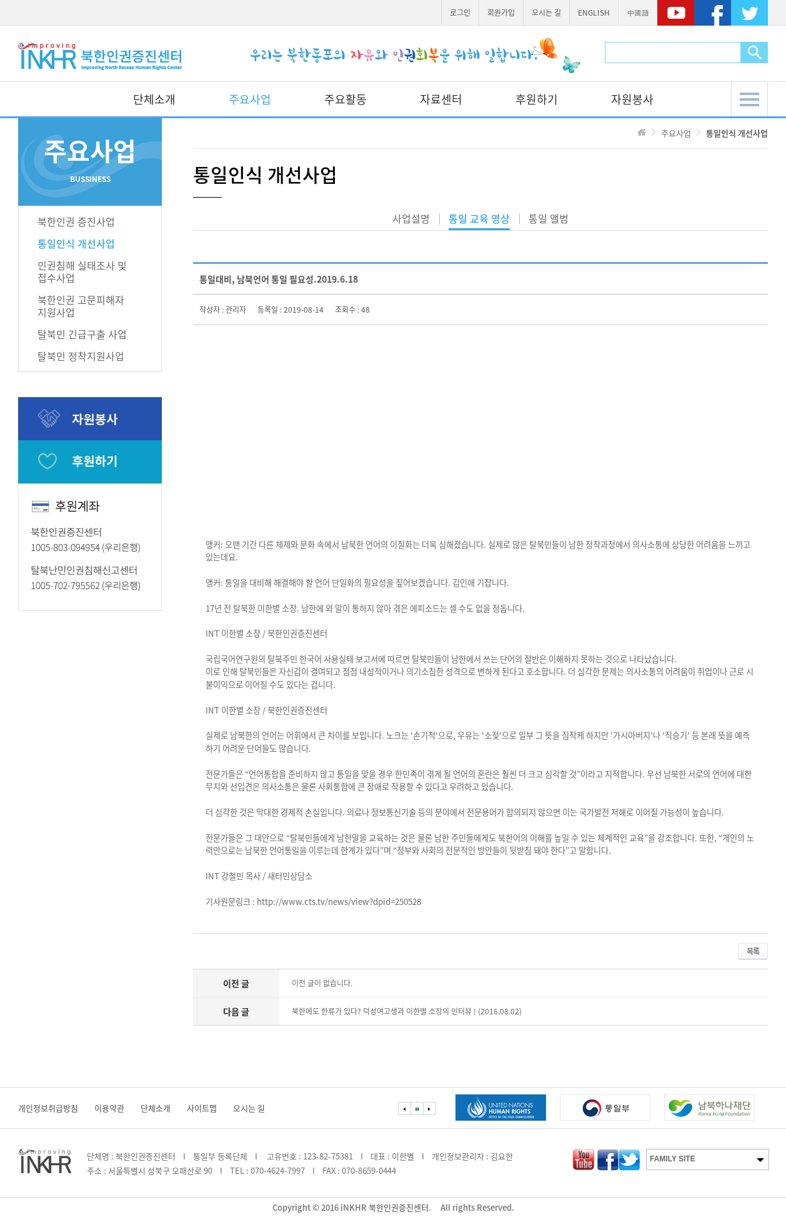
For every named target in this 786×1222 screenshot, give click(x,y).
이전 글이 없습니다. (322, 983)
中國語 (638, 12)
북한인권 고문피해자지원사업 (80, 305)
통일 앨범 (549, 219)
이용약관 (109, 1108)
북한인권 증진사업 (76, 221)
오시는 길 (546, 12)
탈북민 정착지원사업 (80, 356)
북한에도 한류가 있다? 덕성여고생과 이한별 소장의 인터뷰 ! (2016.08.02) (407, 1011)
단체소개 (154, 99)
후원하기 (536, 99)
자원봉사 (632, 99)
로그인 (460, 12)
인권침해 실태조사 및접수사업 (82, 271)
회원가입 (501, 12)
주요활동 (345, 99)
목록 (753, 951)
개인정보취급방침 (48, 1108)
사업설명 (411, 219)
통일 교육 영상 (479, 219)
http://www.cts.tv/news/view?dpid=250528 (339, 901)
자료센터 (441, 99)
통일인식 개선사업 (76, 243)
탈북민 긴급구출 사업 (82, 334)
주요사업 (250, 99)
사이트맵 (202, 1108)
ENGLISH (594, 12)
